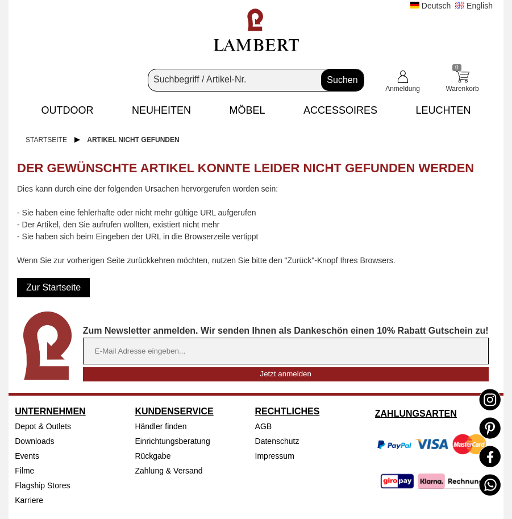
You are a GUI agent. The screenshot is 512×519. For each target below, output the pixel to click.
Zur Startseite (53, 287)
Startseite (46, 140)
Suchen (342, 80)
